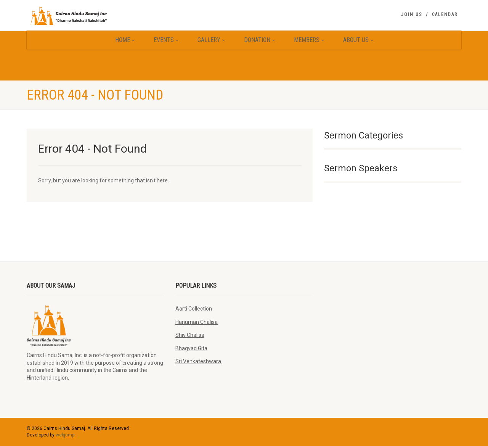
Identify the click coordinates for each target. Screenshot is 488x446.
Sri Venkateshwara (198, 361)
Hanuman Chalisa (196, 322)
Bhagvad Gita (191, 348)
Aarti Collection (193, 309)
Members (309, 39)
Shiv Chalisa (189, 335)
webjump (65, 435)
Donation (259, 39)
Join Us (411, 14)
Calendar (445, 14)
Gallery (211, 39)
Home (125, 39)
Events (166, 39)
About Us (358, 39)
